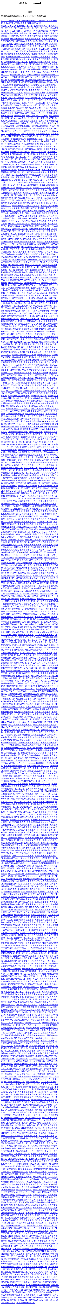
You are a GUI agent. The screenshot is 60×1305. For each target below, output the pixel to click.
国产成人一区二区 (33, 77)
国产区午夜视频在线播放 (19, 383)
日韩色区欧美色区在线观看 (33, 1102)
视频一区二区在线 (12, 31)
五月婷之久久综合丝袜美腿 (36, 1231)
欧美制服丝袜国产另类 (22, 958)
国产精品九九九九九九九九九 (17, 54)
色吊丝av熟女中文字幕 (40, 1146)
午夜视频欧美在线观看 (11, 925)
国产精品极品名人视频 (16, 1161)
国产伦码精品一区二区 (25, 1012)
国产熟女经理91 (17, 663)
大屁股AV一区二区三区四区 (13, 1285)
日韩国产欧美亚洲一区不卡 (13, 72)
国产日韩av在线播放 (22, 373)
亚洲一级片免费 (48, 1202)
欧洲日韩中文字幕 (39, 396)
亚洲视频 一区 (22, 480)
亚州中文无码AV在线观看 (17, 1061)
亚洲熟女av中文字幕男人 (32, 588)
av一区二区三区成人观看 (28, 727)
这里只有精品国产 (44, 1192)
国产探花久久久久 (46, 416)
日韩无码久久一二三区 (31, 1071)
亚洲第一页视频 (45, 208)
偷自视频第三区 (46, 475)
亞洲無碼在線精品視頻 (23, 704)
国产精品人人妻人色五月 (24, 522)
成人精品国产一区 (39, 87)
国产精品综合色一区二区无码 (26, 195)
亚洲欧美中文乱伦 (34, 141)
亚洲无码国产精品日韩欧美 (27, 673)
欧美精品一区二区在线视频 (34, 1074)
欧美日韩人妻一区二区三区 (13, 665)
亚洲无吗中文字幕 (48, 504)
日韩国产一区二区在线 (11, 1133)
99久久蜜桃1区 (29, 814)
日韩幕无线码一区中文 (33, 421)
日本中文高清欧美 (42, 712)
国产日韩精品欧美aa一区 (14, 141)
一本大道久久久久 (42, 909)
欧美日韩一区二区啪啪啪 (43, 802)
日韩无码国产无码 (16, 136)
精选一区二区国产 (16, 365)
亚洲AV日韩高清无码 (38, 298)
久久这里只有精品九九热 (34, 491)
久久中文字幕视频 (25, 1092)
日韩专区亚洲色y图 (12, 272)
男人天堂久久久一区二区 (17, 249)
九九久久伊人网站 (48, 678)
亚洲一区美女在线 (9, 501)
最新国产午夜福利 (42, 385)
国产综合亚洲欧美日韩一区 (27, 439)
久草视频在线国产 (22, 324)
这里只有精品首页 (20, 999)
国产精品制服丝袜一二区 (24, 198)
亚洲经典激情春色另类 (29, 504)
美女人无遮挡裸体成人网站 (23, 922)
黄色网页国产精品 (16, 167)
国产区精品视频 (36, 64)
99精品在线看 (35, 175)
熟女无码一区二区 (39, 532)
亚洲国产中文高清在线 (38, 930)
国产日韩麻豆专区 (39, 224)
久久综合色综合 (21, 182)
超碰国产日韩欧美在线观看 (45, 1251)
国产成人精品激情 (14, 429)
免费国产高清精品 (12, 1128)
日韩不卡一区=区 (15, 283)
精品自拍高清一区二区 (16, 496)
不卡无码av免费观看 (35, 154)
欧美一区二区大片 (33, 1023)
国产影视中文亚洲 (14, 321)
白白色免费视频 (8, 1190)
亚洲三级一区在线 (37, 1287)
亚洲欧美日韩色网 (24, 1166)
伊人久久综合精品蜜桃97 (41, 853)
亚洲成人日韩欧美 (29, 1048)
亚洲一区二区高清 (45, 892)
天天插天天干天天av (32, 545)
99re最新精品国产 (38, 735)
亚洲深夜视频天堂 (24, 1177)
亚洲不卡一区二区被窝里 (28, 1041)
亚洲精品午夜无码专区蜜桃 (36, 984)
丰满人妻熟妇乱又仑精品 (38, 36)
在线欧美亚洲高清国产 (23, 1097)
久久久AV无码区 (38, 324)
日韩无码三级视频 (39, 835)
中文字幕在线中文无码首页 (27, 881)
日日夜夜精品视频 (40, 825)
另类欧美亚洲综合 (47, 897)
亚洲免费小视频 (19, 622)
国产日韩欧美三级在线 (41, 940)
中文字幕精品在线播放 (33, 321)
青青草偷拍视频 (30, 1087)
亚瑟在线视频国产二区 (45, 686)
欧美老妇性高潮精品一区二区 (41, 249)
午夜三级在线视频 (48, 881)
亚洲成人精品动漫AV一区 (36, 398)
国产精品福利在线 (24, 188)
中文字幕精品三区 (42, 334)
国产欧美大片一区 (35, 1226)
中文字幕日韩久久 (46, 1136)
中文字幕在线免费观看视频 (45, 563)
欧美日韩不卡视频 (12, 534)
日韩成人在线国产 (35, 771)
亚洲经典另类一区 (49, 442)
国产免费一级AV (21, 257)
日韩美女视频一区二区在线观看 (37, 1295)
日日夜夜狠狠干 (8, 1012)
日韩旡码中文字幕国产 (32, 969)
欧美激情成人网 (17, 267)
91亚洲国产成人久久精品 (47, 799)
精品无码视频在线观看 (31, 745)
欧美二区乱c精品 (11, 275)
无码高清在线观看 (49, 992)
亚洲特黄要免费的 (42, 868)
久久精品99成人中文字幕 (46, 1056)
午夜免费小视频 (8, 799)
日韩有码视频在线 (25, 326)
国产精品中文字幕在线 (48, 69)
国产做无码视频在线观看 (34, 912)
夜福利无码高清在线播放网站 (44, 85)
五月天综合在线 (15, 976)
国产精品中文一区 (18, 619)
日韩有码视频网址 (25, 660)
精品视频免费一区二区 (25, 1151)
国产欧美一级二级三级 (14, 591)
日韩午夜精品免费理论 (25, 586)
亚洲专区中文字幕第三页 (41, 917)
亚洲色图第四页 (49, 1023)
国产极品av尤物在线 (49, 874)
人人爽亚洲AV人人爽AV (20, 509)
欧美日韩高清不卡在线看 (12, 843)
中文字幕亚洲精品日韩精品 (22, 1056)
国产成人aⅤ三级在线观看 (21, 1297)
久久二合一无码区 (33, 98)
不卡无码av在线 (41, 44)
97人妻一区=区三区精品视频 (45, 1208)
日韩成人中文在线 (16, 398)
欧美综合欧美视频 (20, 560)
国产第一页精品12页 (19, 1300)
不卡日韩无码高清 (48, 743)
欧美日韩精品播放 (33, 755)
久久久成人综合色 (39, 478)
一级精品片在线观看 (46, 614)
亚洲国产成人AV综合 (17, 36)
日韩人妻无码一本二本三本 (35, 976)
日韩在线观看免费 (49, 98)
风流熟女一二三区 (42, 1038)
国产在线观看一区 (20, 298)
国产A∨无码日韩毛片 (42, 583)
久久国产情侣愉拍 (50, 260)
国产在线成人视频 (29, 1133)
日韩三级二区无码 (42, 647)
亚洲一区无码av (48, 123)
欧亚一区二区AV (46, 444)
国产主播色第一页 (9, 876)
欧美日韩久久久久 (22, 1179)
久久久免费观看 (30, 362)
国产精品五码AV (36, 1300)
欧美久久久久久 (25, 1169)
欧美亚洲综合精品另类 (11, 588)
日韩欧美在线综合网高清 (29, 1010)
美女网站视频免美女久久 (43, 827)
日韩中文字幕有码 (12, 475)
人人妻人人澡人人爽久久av (29, 994)
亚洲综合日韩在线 (27, 447)
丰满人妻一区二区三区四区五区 (33, 426)
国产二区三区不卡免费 (48, 100)
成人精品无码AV (8, 863)
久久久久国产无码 (18, 498)
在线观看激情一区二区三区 (18, 57)
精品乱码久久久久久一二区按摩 (39, 1035)
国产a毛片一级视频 (14, 1033)
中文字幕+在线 (37, 409)
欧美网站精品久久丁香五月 (18, 409)
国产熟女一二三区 (32, 1033)
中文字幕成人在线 (16, 1231)
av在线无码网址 (48, 540)
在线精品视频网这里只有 (15, 748)
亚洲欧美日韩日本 (22, 542)
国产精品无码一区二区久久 (46, 375)
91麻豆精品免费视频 (38, 1172)
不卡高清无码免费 (39, 951)
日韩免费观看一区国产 (42, 1143)
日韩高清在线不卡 (9, 285)
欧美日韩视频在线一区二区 (27, 1084)
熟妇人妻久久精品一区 (11, 100)
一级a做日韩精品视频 (40, 671)
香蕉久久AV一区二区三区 (36, 267)
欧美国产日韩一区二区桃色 (35, 262)
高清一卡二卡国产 (33, 367)
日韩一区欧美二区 (14, 614)
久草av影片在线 (19, 260)
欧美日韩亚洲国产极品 (40, 1020)
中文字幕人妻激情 (16, 98)
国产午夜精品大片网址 (43, 627)
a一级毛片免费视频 (43, 1148)
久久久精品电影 (8, 514)
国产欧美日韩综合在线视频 (44, 725)
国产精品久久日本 (33, 108)
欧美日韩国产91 (32, 989)
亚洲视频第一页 (13, 293)
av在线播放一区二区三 (14, 992)
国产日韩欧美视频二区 (33, 1105)
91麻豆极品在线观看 (43, 920)
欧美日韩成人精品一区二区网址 (37, 226)
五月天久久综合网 (14, 814)
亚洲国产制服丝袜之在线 (39, 784)
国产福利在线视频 (31, 694)
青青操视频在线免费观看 (12, 110)
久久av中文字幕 (13, 437)
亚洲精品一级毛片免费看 (39, 62)
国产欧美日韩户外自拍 (23, 1038)
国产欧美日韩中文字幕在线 (29, 1053)
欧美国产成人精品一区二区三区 (44, 676)
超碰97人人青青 (21, 95)
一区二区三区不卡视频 (44, 465)
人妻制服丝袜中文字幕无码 (29, 352)
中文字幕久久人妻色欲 (31, 925)
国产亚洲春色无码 (9, 994)
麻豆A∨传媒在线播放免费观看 (14, 1184)
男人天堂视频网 (35, 1156)
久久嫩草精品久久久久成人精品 (40, 822)
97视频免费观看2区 (33, 136)
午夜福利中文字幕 (45, 956)
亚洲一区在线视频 (24, 1025)
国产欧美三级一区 (12, 753)
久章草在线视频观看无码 (19, 1243)
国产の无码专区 (32, 678)
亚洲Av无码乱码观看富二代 (24, 645)
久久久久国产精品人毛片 (39, 90)
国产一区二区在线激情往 (24, 1246)
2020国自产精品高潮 (45, 1261)
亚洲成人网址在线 (14, 812)
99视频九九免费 (19, 822)
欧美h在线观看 (32, 1028)
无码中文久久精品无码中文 (46, 1015)
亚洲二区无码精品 (25, 642)
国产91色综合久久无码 (34, 200)
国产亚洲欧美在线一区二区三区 (43, 999)
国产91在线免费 (13, 123)
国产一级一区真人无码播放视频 (36, 311)
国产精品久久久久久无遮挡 (35, 131)
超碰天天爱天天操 (48, 419)
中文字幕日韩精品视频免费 (38, 1285)
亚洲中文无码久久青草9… (44, 576)
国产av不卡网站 (33, 1161)
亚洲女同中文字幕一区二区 (35, 791)
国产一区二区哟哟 (42, 617)
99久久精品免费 (34, 691)
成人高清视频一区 (37, 773)
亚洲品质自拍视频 (44, 653)
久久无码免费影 (23, 301)
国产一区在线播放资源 (46, 786)
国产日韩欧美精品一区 (23, 28)
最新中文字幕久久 (27, 550)
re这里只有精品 (24, 1076)
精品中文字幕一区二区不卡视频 (21, 904)
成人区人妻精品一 (16, 874)
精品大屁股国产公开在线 (22, 1148)
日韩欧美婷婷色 (22, 519)
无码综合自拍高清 (30, 193)
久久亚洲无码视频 (40, 884)
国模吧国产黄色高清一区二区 (43, 1274)
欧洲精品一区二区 (16, 755)
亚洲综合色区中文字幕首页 (39, 858)
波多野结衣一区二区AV (11, 552)
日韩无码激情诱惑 (16, 907)
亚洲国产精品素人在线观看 (24, 956)
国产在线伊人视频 (12, 647)
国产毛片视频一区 (9, 486)
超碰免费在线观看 (9, 87)
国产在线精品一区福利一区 (13, 1028)
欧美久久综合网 (47, 195)
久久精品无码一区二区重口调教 (38, 167)
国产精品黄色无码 (16, 367)
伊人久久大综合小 (44, 1246)
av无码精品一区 (28, 31)
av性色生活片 (7, 802)
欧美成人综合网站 (14, 303)
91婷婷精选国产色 (22, 478)
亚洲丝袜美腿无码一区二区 (41, 1061)
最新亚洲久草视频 (12, 349)
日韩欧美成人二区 (15, 1290)
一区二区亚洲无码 (24, 1208)
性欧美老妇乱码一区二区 (38, 766)
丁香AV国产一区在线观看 (15, 691)
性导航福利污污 (21, 930)
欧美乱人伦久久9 (8, 26)
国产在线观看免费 (49, 807)
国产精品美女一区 (44, 1151)
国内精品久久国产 (20, 357)
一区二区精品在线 (33, 1182)
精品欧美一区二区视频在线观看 (29, 558)
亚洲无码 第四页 (19, 871)
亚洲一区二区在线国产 (35, 457)
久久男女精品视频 (25, 524)
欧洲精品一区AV (45, 1007)
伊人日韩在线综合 (49, 663)
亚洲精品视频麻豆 (32, 1290)
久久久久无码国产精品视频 (23, 786)
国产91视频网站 (23, 506)
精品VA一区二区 (8, 244)
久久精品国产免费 (29, 534)
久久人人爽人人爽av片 (44, 635)
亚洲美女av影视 (17, 997)
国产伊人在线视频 (9, 565)
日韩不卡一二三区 (22, 570)
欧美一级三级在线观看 (23, 617)
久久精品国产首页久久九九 (40, 1184)
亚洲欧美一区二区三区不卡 (40, 295)
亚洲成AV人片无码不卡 (32, 159)
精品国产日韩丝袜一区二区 (25, 1228)
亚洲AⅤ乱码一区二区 (33, 717)
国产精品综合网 (47, 730)
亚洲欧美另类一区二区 (42, 1017)
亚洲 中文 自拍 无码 (37, 1159)
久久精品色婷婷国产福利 (15, 766)
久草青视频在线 (36, 306)
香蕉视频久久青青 (16, 989)
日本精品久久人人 (31, 987)
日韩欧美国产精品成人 (25, 1200)
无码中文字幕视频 (39, 570)
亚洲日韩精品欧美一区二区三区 (35, 164)
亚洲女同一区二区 (49, 1161)
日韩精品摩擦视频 (22, 1020)
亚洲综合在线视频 (9, 927)
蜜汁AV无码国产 (15, 912)
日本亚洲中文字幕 (39, 1241)
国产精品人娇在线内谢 (20, 820)
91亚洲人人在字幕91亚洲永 (37, 365)
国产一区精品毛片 (31, 593)
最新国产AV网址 (17, 943)
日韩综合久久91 (32, 591)
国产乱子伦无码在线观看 (39, 1123)
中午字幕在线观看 (12, 493)
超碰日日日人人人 (27, 606)
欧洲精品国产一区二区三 (21, 768)
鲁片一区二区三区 (29, 100)
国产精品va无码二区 (48, 593)
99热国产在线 (22, 1059)
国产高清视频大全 (9, 1210)
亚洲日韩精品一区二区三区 (33, 103)
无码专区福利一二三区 (35, 665)
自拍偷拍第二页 (41, 938)
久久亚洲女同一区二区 (20, 1100)
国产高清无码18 (45, 1094)
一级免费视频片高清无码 (41, 157)
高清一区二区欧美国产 (40, 57)
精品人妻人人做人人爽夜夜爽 (28, 850)
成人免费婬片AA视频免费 (19, 1241)
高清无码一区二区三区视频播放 (31, 935)
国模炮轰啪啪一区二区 (26, 1164)
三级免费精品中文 (27, 653)
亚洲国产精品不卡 (25, 1015)
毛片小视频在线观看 (24, 794)
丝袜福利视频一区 (35, 622)
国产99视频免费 (45, 1064)
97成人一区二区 (34, 105)
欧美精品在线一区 (37, 182)
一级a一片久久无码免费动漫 (45, 1025)
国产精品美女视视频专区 (12, 262)
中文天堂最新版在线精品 (26, 1005)
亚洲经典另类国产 (9, 884)
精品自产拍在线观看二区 (18, 316)
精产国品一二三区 (18, 75)
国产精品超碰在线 (35, 1120)
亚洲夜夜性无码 (30, 1136)
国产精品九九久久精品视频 (29, 450)
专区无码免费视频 (27, 1051)
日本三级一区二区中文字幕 (33, 247)
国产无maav (19, 1023)
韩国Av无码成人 (15, 226)
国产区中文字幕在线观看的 (13, 457)
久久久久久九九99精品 (38, 1272)
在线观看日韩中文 (9, 743)
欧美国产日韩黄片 (27, 750)
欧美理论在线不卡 (38, 519)
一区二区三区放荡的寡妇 (47, 586)
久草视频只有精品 (46, 1133)
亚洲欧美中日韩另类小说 (45, 856)
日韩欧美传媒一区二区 (27, 501)
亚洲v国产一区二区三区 (31, 488)
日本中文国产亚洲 (24, 1112)
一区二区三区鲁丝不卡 (16, 380)
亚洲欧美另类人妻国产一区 (25, 1094)
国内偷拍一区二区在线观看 (42, 1100)
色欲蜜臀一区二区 (42, 642)
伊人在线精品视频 (33, 1118)
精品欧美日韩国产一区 (23, 712)
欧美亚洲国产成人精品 (22, 701)
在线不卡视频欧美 (9, 832)
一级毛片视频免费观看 (18, 945)
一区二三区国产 (21, 313)
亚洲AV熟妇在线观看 (44, 1089)
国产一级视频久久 (24, 576)
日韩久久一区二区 (24, 1143)
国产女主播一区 (8, 1017)
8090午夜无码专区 (33, 290)
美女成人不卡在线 (18, 1125)
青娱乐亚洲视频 (36, 480)
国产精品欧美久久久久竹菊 (27, 236)
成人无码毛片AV (8, 506)
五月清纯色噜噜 (23, 177)
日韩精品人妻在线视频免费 (37, 339)
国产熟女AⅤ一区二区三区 (15, 424)
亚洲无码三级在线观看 (27, 927)
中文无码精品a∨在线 (13, 696)
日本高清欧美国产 (24, 825)
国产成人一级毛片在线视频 (28, 347)
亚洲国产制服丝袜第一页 (41, 308)
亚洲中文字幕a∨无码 (13, 1105)
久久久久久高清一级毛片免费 (14, 67)
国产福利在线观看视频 (20, 963)
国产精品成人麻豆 (25, 902)
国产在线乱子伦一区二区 (12, 421)
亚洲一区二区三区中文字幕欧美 (44, 601)
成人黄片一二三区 (25, 1089)
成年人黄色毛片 (34, 483)
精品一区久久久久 (45, 599)
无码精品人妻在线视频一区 (27, 830)
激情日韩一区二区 (22, 974)
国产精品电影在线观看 (29, 537)
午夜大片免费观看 (49, 1130)
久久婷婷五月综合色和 (46, 922)
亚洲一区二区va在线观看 (26, 953)
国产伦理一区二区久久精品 (23, 231)
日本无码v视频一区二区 (14, 1082)
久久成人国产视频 (47, 185)
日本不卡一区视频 (14, 1087)
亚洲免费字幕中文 (16, 540)
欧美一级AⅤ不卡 (50, 640)
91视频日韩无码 (38, 568)
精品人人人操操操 (24, 1190)
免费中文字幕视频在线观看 (18, 760)
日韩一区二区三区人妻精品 (21, 334)
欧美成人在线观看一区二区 (44, 126)
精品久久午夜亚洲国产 (18, 784)
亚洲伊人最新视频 (24, 434)
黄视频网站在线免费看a (28, 897)
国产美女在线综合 (12, 1259)
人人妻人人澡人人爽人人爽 (40, 945)
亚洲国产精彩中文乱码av (28, 277)
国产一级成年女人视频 (23, 44)
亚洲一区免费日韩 (31, 843)
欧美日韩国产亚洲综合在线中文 (40, 573)
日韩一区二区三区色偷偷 (17, 175)
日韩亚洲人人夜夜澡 (39, 547)
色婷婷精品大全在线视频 (41, 948)
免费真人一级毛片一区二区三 (34, 1107)
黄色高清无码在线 (22, 1205)
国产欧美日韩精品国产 (31, 1187)
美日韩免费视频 (25, 827)
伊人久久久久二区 (39, 961)
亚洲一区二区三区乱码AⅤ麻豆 (34, 293)
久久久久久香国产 (47, 979)
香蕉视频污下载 (48, 213)
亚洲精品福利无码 (39, 462)
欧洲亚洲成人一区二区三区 (25, 732)
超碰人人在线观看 (33, 265)
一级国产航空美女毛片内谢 (42, 254)
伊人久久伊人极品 (35, 496)
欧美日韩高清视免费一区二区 (34, 1267)
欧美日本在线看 (23, 581)
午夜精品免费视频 (42, 1174)
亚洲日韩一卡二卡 (42, 1215)
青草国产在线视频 (31, 1043)
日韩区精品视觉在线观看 (34, 110)
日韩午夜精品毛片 (18, 866)
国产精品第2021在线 (41, 1166)
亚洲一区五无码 (51, 1300)
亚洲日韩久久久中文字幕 (12, 491)
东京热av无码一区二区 (23, 118)
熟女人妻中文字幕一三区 (21, 46)
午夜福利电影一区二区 (16, 1226)
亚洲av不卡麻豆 (40, 26)
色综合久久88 (46, 907)
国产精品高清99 (45, 927)
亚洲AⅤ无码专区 (42, 460)
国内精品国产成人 (16, 290)
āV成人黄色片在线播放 (43, 41)
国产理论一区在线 (37, 1269)
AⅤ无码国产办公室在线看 (42, 452)
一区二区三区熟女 (33, 683)
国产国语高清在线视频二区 (44, 128)
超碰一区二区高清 (44, 231)
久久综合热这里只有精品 (43, 46)
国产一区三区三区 (46, 732)
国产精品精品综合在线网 (34, 93)
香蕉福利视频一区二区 (35, 609)
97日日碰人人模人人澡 (42, 239)
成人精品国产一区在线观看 (13, 809)
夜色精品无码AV (42, 1097)
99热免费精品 (24, 87)
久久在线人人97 (45, 218)
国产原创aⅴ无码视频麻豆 (27, 185)
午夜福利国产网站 (40, 1076)
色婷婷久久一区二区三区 (47, 796)
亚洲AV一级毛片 (48, 190)
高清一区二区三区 (33, 663)
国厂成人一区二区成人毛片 (31, 337)
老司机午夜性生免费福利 (21, 1282)
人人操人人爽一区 (20, 1287)
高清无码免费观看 (16, 80)
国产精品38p (19, 116)
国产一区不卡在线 (9, 897)
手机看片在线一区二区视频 (13, 707)
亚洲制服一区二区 (25, 26)
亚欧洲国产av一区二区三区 (12, 1213)
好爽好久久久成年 (40, 701)
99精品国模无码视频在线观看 (20, 1110)
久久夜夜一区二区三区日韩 (18, 157)
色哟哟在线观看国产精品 (28, 743)
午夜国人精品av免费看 (17, 295)
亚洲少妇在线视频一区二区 (46, 704)
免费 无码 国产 (22, 270)
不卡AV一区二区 (21, 1046)
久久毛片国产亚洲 (40, 768)
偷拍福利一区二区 (29, 208)
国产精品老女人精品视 (46, 1051)
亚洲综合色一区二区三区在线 (26, 473)
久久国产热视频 (17, 650)
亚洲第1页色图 (24, 532)
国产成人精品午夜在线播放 (37, 1254)
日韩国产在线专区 (40, 373)
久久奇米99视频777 (14, 280)
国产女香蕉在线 (28, 848)
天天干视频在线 (23, 221)
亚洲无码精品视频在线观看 (30, 455)
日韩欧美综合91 (40, 1195)
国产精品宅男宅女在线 (23, 909)
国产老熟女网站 (50, 455)
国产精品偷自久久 (24, 899)
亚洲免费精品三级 (25, 234)
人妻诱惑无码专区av (15, 414)
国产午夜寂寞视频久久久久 (18, 611)
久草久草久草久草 (29, 1007)
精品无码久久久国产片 (41, 509)
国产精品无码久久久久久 (47, 242)
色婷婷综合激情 (15, 203)
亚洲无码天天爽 (46, 709)
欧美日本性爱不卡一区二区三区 (44, 894)
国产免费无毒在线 (50, 925)
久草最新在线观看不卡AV (19, 396)
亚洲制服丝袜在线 (35, 139)
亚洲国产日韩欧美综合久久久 (28, 861)
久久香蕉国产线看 (25, 1277)
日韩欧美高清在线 (45, 1087)
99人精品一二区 (13, 134)
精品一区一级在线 (25, 375)
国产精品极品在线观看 (33, 146)
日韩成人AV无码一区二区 (37, 331)
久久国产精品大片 (16, 108)
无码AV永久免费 (48, 604)
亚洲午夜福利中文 (12, 1048)
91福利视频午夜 (49, 861)
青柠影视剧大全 (34, 260)
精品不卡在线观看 (39, 221)
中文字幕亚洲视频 (16, 77)
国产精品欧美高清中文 (29, 419)
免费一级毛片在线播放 (46, 840)
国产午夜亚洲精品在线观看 (45, 1282)
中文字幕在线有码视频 (25, 799)
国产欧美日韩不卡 (49, 1010)
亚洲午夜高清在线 (18, 573)
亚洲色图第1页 (28, 344)
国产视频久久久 (44, 355)
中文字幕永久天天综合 (11, 103)
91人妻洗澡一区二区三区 (12, 131)
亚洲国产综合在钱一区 (18, 1159)
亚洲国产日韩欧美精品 (16, 105)
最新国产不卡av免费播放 (39, 229)
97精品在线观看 (8, 1059)
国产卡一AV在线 (44, 198)
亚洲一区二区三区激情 (29, 190)
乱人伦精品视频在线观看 (35, 1030)
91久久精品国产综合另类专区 (45, 714)
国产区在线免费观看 (43, 514)
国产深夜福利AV (30, 69)
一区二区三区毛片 (24, 714)
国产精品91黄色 (41, 1092)
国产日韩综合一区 (20, 229)
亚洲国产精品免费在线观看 (44, 719)
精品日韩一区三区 (35, 1125)
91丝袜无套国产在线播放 (37, 516)
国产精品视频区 (47, 1041)
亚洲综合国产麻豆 (12, 164)
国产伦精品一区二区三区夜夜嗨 (38, 113)
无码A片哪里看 (33, 75)
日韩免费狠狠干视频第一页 (33, 1128)
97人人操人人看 (25, 737)
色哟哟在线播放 (13, 1007)
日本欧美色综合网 (16, 265)
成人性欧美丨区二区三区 (34, 303)
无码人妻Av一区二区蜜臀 (37, 116)
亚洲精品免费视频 (22, 85)
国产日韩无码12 (33, 1202)
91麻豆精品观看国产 (13, 146)
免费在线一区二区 (46, 953)
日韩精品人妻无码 (20, 629)
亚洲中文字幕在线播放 (23, 920)
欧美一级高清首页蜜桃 (42, 737)
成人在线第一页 (44, 1164)
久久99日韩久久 (47, 360)
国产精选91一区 (17, 172)
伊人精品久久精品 (16, 971)
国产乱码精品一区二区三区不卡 (28, 640)
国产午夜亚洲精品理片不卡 (13, 1035)
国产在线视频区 (36, 432)
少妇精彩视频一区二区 (40, 555)
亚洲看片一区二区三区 (23, 938)
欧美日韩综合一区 (27, 740)
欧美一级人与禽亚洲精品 (26, 778)
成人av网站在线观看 (24, 514)
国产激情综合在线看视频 (32, 393)
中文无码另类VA (8, 1303)
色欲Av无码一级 (21, 1066)
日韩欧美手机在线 (39, 1205)
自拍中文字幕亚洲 (33, 540)
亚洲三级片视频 (23, 676)
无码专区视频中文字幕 (18, 90)
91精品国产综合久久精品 (26, 527)
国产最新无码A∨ (19, 1292)
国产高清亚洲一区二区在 (30, 442)
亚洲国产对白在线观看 (31, 349)
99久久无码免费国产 (22, 802)
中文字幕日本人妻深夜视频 (20, 725)
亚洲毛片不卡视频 (18, 771)
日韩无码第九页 (21, 637)
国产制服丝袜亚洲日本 (26, 244)
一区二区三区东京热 (20, 555)
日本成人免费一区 (9, 727)
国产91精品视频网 (25, 385)
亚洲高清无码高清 (48, 511)
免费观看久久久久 (27, 1218)
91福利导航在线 (47, 1043)
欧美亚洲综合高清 (37, 629)
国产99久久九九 (32, 907)
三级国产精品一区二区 (22, 719)
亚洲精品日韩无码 (37, 406)
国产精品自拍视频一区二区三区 (35, 49)
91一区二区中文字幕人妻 (22, 856)
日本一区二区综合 (25, 378)
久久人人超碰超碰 (36, 763)
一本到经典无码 (33, 1082)
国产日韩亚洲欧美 (25, 635)
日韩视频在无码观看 (42, 1297)
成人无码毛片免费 (22, 735)
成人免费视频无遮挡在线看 (39, 424)
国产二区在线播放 (35, 748)
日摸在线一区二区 (24, 128)
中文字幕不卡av (35, 313)
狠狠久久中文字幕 (32, 992)
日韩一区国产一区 (33, 1115)
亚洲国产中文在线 (20, 1172)
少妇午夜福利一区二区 (29, 319)
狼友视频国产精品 (44, 1200)
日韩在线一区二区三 (40, 1179)
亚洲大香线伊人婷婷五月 (39, 357)
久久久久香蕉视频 (45, 534)
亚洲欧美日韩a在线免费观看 (34, 329)
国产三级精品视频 (19, 658)
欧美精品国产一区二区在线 (24, 355)
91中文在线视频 (30, 218)
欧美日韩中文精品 (47, 342)
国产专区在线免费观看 (20, 152)
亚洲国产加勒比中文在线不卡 (20, 868)
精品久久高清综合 (31, 429)
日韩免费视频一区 (22, 886)
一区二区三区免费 (20, 306)
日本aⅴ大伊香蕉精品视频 (19, 224)
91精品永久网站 (23, 254)
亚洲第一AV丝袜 (51, 1259)
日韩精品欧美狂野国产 (41, 1141)
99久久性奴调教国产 (26, 1261)
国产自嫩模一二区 (47, 596)
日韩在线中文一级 (24, 1195)
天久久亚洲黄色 (41, 817)
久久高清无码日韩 (9, 450)
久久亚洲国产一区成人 (30, 807)
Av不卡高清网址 (32, 874)
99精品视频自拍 (34, 1130)
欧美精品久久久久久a (42, 188)
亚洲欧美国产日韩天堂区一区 (40, 845)
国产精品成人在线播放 (11, 329)
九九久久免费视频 (22, 601)
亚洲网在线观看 (30, 1264)
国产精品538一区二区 (30, 730)
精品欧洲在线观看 (12, 247)
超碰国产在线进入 (35, 380)
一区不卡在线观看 (24, 1017)
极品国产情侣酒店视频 (48, 1210)
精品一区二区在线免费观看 (29, 565)
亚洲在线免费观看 (31, 511)
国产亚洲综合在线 (9, 1002)
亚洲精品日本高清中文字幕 (35, 391)
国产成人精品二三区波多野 (41, 637)
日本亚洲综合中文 (43, 344)
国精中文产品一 (17, 624)
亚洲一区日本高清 (12, 730)
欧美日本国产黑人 (46, 501)
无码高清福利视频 (42, 660)
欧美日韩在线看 (13, 488)
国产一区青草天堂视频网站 (33, 211)
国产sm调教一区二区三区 (15, 483)
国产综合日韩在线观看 (38, 658)
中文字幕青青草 (28, 134)
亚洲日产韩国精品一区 (18, 432)
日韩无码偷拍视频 (30, 82)
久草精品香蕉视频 (25, 1002)
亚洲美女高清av (46, 82)
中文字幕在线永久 (20, 64)
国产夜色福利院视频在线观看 (17, 917)
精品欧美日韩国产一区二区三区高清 (39, 879)
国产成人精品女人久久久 (41, 886)
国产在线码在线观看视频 (17, 529)
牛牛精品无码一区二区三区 (13, 789)
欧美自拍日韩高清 (22, 915)
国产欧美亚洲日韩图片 (25, 796)
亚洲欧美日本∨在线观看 (37, 619)
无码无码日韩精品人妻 (32, 1069)
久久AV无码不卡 (8, 1164)
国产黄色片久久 (19, 845)
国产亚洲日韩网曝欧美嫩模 (18, 288)
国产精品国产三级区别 (39, 257)
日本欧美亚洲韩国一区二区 (18, 835)
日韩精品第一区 (19, 154)
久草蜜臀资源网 (23, 804)
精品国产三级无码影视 (34, 414)
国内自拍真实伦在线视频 (45, 234)
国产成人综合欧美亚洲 (33, 203)
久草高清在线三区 (28, 599)
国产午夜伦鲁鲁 (50, 64)
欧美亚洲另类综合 (44, 848)
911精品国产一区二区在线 (42, 177)
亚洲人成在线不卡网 (30, 144)
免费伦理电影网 (32, 1238)
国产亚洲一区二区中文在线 (26, 342)
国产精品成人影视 (24, 41)
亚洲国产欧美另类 (9, 1277)
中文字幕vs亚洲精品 (33, 624)
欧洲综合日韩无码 (46, 216)
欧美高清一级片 (8, 177)
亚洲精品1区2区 (38, 54)
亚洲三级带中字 (41, 902)
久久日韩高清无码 (28, 275)
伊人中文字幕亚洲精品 (11, 745)
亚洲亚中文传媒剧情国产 (24, 840)
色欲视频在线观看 (50, 1187)
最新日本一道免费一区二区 (33, 493)
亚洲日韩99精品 (26, 1174)
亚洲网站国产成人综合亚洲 (29, 889)
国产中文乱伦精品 (9, 627)
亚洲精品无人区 (11, 1192)
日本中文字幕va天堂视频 (20, 583)
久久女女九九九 (13, 208)
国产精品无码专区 (37, 180)
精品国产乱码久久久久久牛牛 (34, 753)
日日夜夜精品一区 (22, 948)
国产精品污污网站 (9, 378)
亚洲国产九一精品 (16, 838)
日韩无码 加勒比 (34, 498)
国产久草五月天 (41, 1220)
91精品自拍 (17, 987)
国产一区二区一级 (49, 283)
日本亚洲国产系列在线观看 (20, 239)
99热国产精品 (41, 378)
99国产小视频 (14, 393)
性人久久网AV (27, 647)
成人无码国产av (8, 236)
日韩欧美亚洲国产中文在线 (16, 33)
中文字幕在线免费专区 (20, 547)
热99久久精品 (52, 457)
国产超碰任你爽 (48, 1071)
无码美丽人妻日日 (20, 180)
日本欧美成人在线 (18, 370)
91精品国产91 (12, 686)
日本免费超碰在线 (12, 1071)
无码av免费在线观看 (18, 1156)
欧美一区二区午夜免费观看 (22, 1223)
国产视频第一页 (15, 709)
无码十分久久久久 (49, 349)
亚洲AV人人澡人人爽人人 (38, 632)
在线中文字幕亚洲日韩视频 (31, 933)
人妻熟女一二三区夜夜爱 (22, 465)
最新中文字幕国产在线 (40, 383)
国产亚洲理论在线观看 (23, 817)
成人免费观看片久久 (15, 213)
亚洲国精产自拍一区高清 (17, 1123)
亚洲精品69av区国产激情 (26, 444)
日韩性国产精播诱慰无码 (24, 242)
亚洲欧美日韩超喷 (20, 773)
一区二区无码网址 (49, 108)
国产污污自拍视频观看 (20, 1274)
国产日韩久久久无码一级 (47, 447)
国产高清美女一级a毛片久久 (37, 971)
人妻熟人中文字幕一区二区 (13, 678)
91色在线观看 (16, 69)
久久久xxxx (36, 974)
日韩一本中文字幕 (33, 213)
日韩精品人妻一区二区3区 (29, 170)
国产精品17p (17, 200)
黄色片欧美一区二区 (30, 681)
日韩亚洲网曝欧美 (32, 39)
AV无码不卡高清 (23, 951)
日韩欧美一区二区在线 (31, 123)
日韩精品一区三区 (20, 1079)
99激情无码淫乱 (40, 1177)
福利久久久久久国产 (46, 437)
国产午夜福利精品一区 (27, 1210)
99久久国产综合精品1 (15, 331)
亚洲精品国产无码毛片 (14, 683)
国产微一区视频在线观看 (28, 360)
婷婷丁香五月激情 (25, 460)
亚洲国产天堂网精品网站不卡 (17, 568)
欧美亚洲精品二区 (20, 1272)
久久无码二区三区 (18, 51)
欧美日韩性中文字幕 (38, 95)
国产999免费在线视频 (38, 33)
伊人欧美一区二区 (25, 966)
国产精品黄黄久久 (40, 699)
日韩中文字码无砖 (9, 1053)
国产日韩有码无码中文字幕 (39, 1292)
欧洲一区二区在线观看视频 (37, 1213)
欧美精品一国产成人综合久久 (45, 1112)
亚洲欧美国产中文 (38, 270)
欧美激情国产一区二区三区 (18, 671)
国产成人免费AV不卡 (40, 963)
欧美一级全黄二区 (16, 758)
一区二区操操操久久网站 (36, 172)
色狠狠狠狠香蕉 (25, 884)
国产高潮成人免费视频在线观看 (25, 206)
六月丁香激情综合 (9, 460)
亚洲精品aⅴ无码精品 (34, 789)
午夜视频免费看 (8, 41)
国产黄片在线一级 (16, 609)
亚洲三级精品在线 (44, 275)
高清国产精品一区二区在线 (42, 760)
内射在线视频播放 (12, 1107)
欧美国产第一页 (11, 442)
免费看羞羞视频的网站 (37, 370)
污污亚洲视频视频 (18, 139)
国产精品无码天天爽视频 (17, 406)
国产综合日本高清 (29, 892)
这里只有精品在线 (35, 866)
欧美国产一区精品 (49, 39)
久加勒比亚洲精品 (40, 470)
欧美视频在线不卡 (35, 51)
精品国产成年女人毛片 (44, 1002)
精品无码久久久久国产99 (32, 411)
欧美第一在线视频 (14, 879)
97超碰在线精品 (30, 614)
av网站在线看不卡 (38, 152)
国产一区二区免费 (39, 611)
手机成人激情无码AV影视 (33, 1233)
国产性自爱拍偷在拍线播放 (25, 1064)
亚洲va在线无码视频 (39, 288)
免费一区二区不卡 (44, 522)
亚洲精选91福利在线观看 (38, 67)
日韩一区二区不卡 (42, 1277)
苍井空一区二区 (30, 468)
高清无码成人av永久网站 (20, 59)
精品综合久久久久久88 (27, 876)
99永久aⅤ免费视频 (24, 563)
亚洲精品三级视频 (12, 144)
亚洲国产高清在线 (47, 578)
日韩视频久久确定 (23, 126)
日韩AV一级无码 (50, 624)
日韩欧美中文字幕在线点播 (13, 1254)
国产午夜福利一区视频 (11, 681)
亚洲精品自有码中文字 (34, 997)
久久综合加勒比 (8, 1084)
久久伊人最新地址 (9, 121)
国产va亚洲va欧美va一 (27, 486)
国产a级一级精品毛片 (25, 1303)
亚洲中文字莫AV (25, 627)
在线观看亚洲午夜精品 (42, 1197)
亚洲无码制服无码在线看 (15, 162)
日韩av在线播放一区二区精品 (13, 722)
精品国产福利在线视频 (16, 401)
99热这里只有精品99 (23, 776)
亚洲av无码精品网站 (30, 475)
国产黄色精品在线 (47, 193)
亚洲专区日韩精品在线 (40, 820)
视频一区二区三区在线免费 (13, 339)
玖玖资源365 (17, 1030)
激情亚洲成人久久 (31, 604)
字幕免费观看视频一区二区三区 (40, 401)
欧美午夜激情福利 (33, 943)
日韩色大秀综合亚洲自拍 (45, 326)
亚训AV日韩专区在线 (34, 838)
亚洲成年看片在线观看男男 (13, 1115)
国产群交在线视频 (33, 758)
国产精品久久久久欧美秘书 (28, 863)
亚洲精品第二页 (43, 1012)
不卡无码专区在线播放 (39, 1066)
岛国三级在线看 (40, 434)
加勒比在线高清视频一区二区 (37, 650)
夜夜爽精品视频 (43, 134)
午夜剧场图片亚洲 (30, 272)
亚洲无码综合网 (8, 444)
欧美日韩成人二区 (9, 1261)
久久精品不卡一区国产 (42, 776)
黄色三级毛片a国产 (47, 1264)
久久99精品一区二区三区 (24, 1256)
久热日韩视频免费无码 (41, 506)
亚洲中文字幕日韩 (24, 470)
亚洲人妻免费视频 (31, 403)
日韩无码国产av (17, 39)
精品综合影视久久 (46, 468)
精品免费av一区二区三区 (21, 1251)
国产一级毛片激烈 (27, 686)
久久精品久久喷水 (37, 1059)
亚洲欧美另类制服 (45, 814)
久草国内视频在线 (22, 1154)
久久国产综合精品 (31, 981)
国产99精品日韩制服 (34, 149)
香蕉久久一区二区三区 (27, 416)
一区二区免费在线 (14, 391)
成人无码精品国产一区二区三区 (38, 80)
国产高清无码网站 (35, 252)
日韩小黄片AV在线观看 (39, 529)
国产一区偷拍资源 (50, 498)
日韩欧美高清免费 (40, 899)
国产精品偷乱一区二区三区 (16, 62)
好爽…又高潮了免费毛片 (45, 118)
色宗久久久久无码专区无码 (21, 1215)
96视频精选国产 (15, 694)
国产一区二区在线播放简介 (40, 560)
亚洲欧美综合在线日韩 (40, 804)
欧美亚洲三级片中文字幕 (45, 966)
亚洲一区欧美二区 (12, 411)
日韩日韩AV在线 (15, 791)
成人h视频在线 (35, 1079)
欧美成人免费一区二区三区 (27, 388)
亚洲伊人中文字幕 (29, 437)
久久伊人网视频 (51, 337)
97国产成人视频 (8, 596)
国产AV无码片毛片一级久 (35, 280)
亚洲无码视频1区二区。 (37, 871)
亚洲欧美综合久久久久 (20, 462)
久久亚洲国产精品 (33, 72)
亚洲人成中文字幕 (27, 1192)
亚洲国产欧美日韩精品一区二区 (37, 696)
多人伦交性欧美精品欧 (20, 853)
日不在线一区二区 (31, 979)
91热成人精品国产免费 (27, 832)
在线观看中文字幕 (16, 984)
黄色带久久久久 (17, 1182)
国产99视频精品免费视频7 (27, 578)
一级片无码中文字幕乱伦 (26, 216)
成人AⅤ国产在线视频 (46, 1218)
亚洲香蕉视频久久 (32, 283)
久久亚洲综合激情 (48, 1082)
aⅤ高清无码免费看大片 (28, 285)
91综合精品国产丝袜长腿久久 (14, 858)
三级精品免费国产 (48, 1033)
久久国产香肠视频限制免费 (43, 1243)
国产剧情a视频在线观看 (45, 1110)
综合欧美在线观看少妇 (35, 809)
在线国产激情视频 (9, 352)
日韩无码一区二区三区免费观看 (24, 1279)
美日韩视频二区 (28, 781)
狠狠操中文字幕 (47, 673)
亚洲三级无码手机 (37, 668)
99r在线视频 (11, 326)
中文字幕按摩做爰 (49, 175)
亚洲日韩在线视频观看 (16, 1130)
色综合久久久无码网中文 (23, 689)
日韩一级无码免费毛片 (16, 632)
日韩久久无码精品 (9, 642)
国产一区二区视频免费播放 (42, 542)
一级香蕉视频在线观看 (27, 121)
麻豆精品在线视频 (40, 655)
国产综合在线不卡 (16, 149)
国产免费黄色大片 (14, 593)
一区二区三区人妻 (35, 162)
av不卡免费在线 (22, 308)
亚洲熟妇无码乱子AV (40, 581)
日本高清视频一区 (12, 781)
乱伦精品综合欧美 (12, 892)
